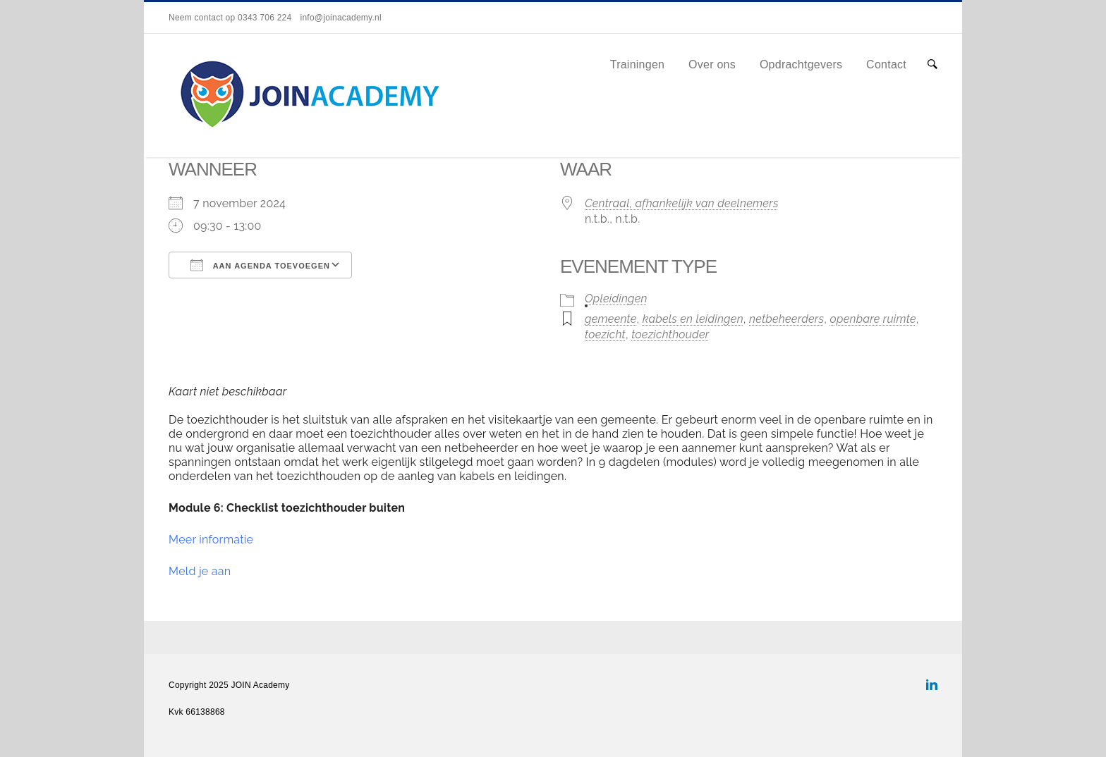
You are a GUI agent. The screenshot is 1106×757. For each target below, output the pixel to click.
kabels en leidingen (693, 319)
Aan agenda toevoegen (260, 265)
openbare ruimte (873, 319)
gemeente (611, 319)
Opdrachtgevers (801, 64)
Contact (886, 64)
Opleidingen (616, 298)
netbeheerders (786, 319)
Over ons (712, 64)
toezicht (605, 334)
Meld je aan (200, 571)
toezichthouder (670, 334)
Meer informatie (211, 539)
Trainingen (637, 64)
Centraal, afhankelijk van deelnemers (682, 203)
